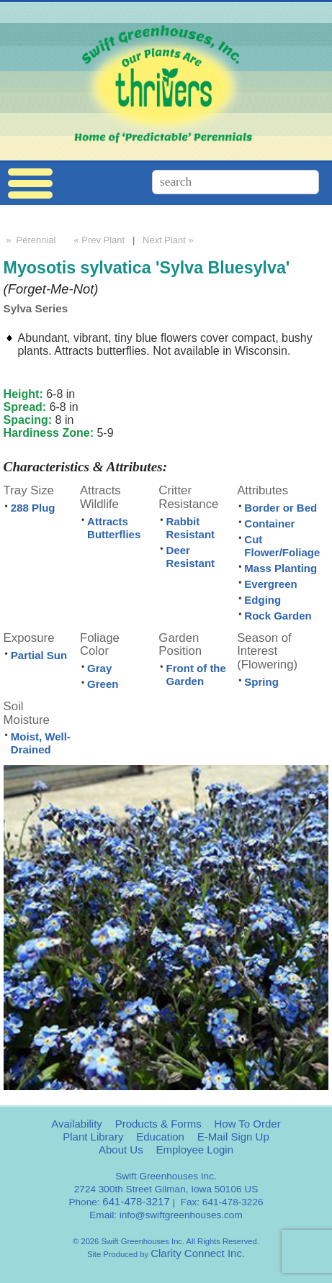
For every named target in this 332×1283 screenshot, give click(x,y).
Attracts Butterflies (113, 527)
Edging (262, 600)
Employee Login (194, 1149)
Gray (99, 668)
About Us (121, 1149)
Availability (76, 1123)
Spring (261, 682)
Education (160, 1136)
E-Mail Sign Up (233, 1136)
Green (102, 684)
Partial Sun (39, 655)
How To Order (247, 1123)
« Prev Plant (98, 240)
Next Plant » (169, 240)
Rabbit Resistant (190, 527)
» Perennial (30, 240)
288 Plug (33, 508)
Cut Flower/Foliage (282, 545)
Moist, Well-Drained (41, 743)
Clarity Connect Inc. (198, 1253)
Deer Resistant (190, 556)
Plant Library (93, 1136)
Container (269, 523)
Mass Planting (280, 568)
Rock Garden (277, 615)
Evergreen (270, 584)
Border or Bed (280, 508)
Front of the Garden (196, 674)
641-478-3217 (135, 1201)
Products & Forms (158, 1123)
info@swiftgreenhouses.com (181, 1215)
